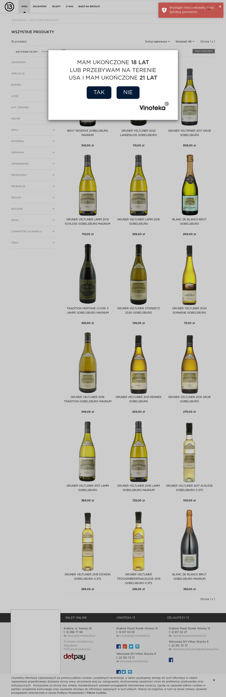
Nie (128, 92)
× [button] (220, 7)
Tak (99, 92)
